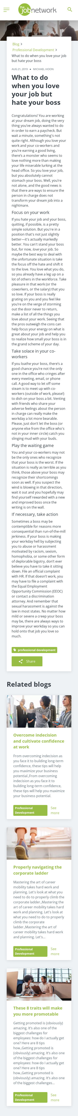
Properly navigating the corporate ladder (38, 870)
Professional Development (33, 50)
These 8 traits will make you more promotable (38, 1011)
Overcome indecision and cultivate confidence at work (39, 741)
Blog (15, 44)
